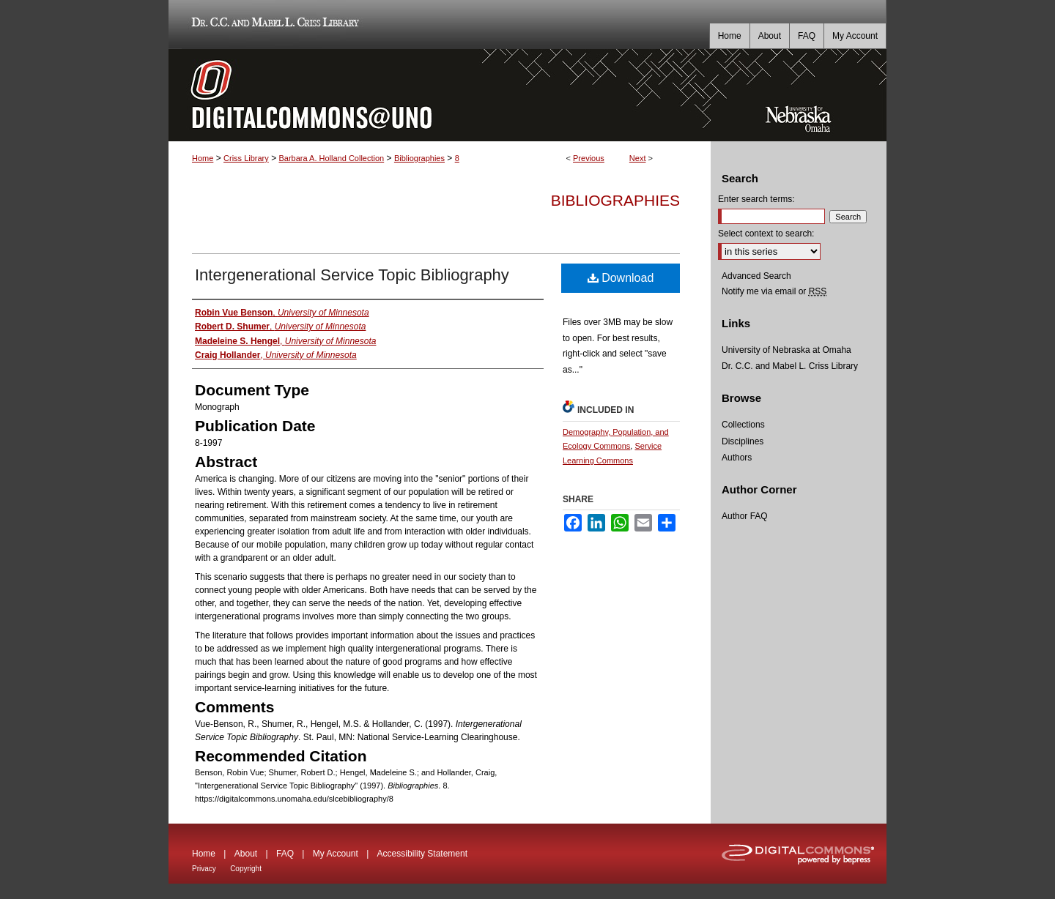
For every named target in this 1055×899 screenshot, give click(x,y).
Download (621, 278)
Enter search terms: (756, 199)
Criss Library (246, 158)
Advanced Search (756, 276)
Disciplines (742, 441)
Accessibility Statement (422, 853)
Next (637, 158)
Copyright (246, 869)
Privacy (204, 869)
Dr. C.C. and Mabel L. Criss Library (273, 24)
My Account (335, 853)
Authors (737, 457)
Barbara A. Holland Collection (331, 158)
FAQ (285, 853)
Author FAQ (745, 516)
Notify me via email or (774, 291)
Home (202, 158)
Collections (743, 424)
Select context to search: (766, 233)
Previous (588, 158)
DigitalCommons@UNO (440, 95)
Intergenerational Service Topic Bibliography (352, 275)
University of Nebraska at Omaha (786, 350)
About (245, 853)
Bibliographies (419, 158)
